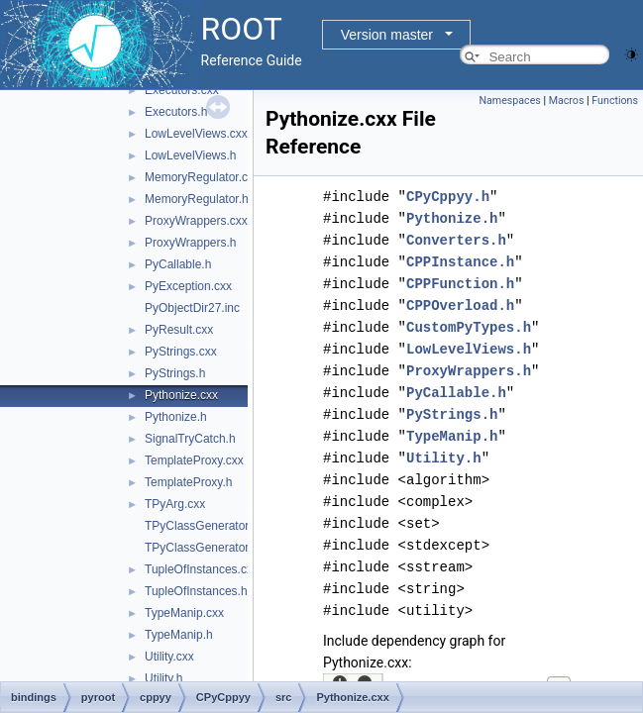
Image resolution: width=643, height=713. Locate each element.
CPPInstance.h (460, 262)
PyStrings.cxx (181, 351)
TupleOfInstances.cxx (202, 569)
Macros (567, 100)
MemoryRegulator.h (197, 199)
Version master (387, 35)
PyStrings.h (175, 373)
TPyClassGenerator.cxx (207, 526)
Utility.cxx (169, 656)
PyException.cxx (188, 286)
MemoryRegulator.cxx (202, 177)
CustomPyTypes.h (468, 327)
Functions (614, 100)
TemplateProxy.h (188, 482)
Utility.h (163, 678)
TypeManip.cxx (184, 613)
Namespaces (509, 100)
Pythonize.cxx (181, 395)
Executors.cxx (182, 90)
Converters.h (456, 240)
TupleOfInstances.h (196, 591)
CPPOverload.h (460, 305)
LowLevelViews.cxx (196, 134)
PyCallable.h (178, 264)
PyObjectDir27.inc (192, 308)
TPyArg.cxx (175, 504)
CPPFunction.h (460, 283)
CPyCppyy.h (447, 196)
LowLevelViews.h (191, 155)
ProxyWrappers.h (190, 243)
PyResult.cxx (179, 330)
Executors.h (176, 112)
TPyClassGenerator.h (202, 548)
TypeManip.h (179, 635)
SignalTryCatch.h (190, 439)
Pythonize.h (176, 417)
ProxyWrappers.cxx (196, 221)
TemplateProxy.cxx (194, 460)
